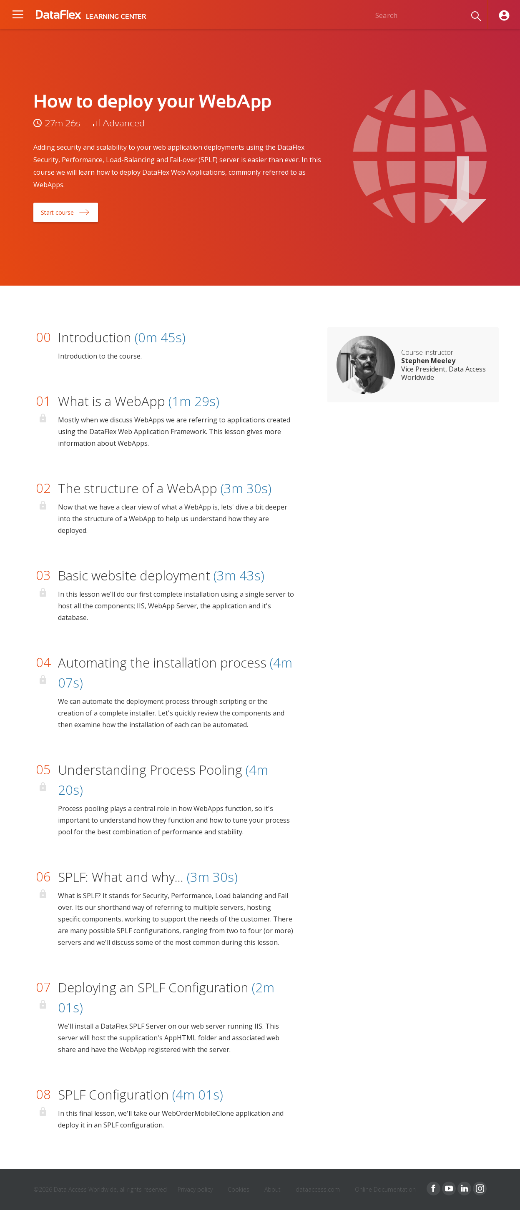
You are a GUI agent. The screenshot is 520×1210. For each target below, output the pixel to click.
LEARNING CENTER (116, 16)
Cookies (238, 1189)
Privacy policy (195, 1189)
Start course (57, 212)
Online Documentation (385, 1189)
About (272, 1189)
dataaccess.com (318, 1189)
